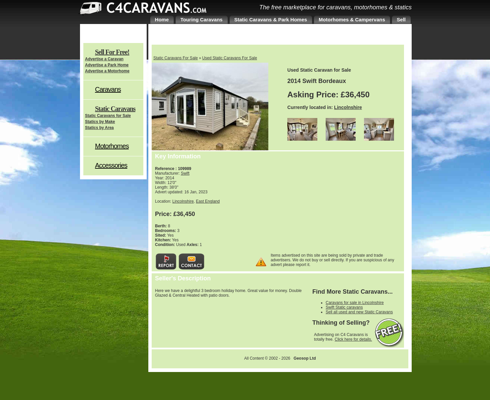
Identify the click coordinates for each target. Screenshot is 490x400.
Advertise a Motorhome (107, 71)
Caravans (108, 89)
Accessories (111, 165)
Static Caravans (115, 108)
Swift (185, 173)
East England (208, 201)
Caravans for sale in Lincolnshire (355, 302)
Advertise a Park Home (107, 65)
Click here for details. (353, 339)
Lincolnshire (348, 107)
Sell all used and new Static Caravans (359, 312)
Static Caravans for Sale (108, 115)
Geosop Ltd (305, 358)
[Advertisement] (347, 203)
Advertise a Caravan (104, 59)
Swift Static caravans (344, 307)
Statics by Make (100, 121)
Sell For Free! (112, 52)
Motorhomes (112, 146)
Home (162, 19)
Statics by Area (99, 127)
